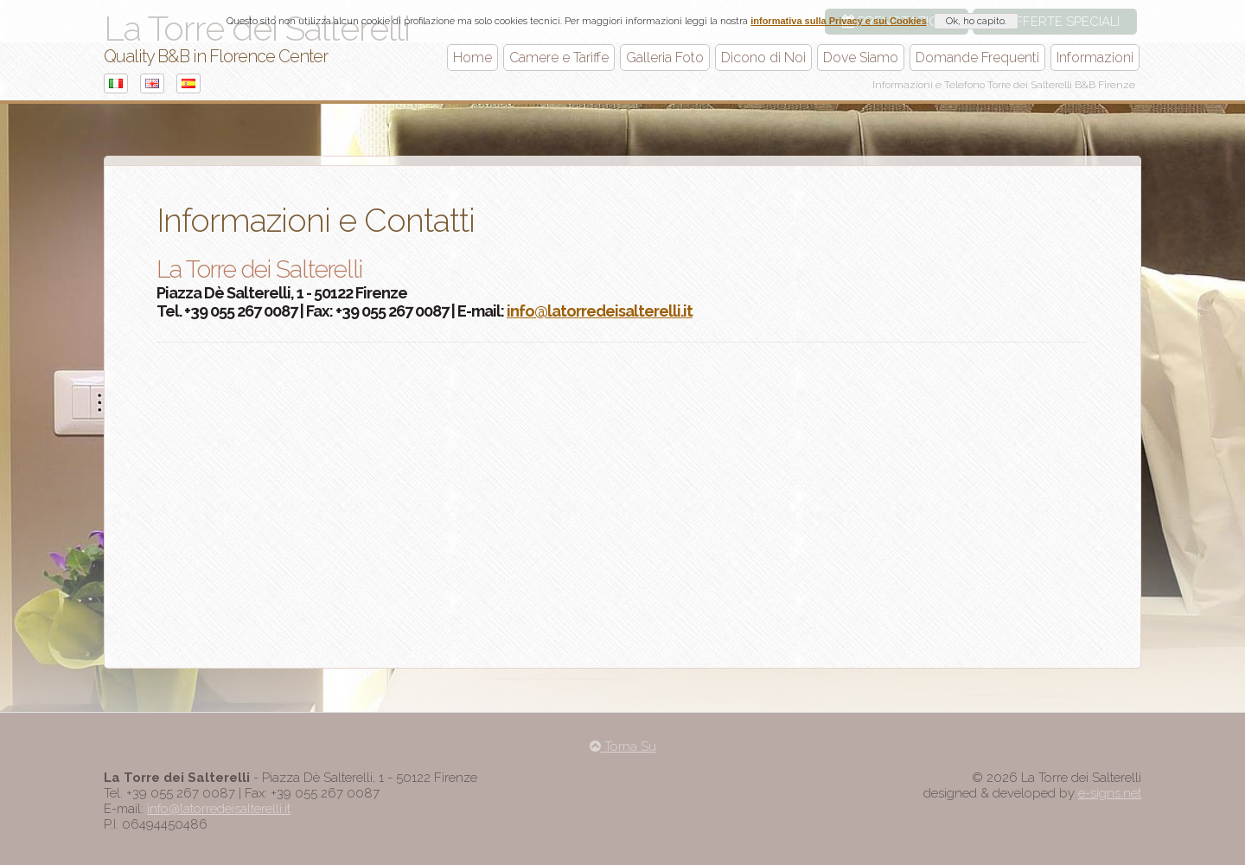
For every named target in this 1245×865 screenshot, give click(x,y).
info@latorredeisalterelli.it (600, 311)
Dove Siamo (860, 57)
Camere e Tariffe (559, 57)
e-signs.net (1109, 793)
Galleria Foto (665, 57)
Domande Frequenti (977, 57)
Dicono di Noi (763, 57)
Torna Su (623, 746)
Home (472, 57)
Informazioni (1095, 57)
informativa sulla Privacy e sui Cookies (838, 21)
